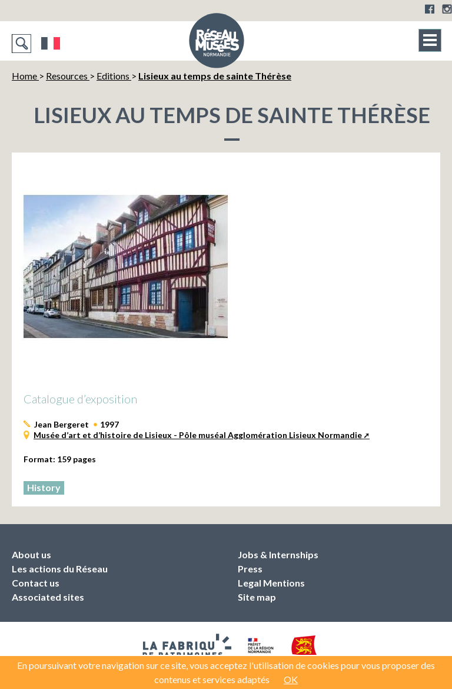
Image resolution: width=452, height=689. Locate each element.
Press (250, 568)
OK (291, 679)
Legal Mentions (271, 582)
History (44, 487)
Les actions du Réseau (60, 568)
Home (25, 75)
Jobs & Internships (278, 554)
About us (31, 554)
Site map (257, 596)
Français (51, 43)
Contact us (35, 582)
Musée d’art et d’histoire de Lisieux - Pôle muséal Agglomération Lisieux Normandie (198, 435)
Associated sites (48, 596)
